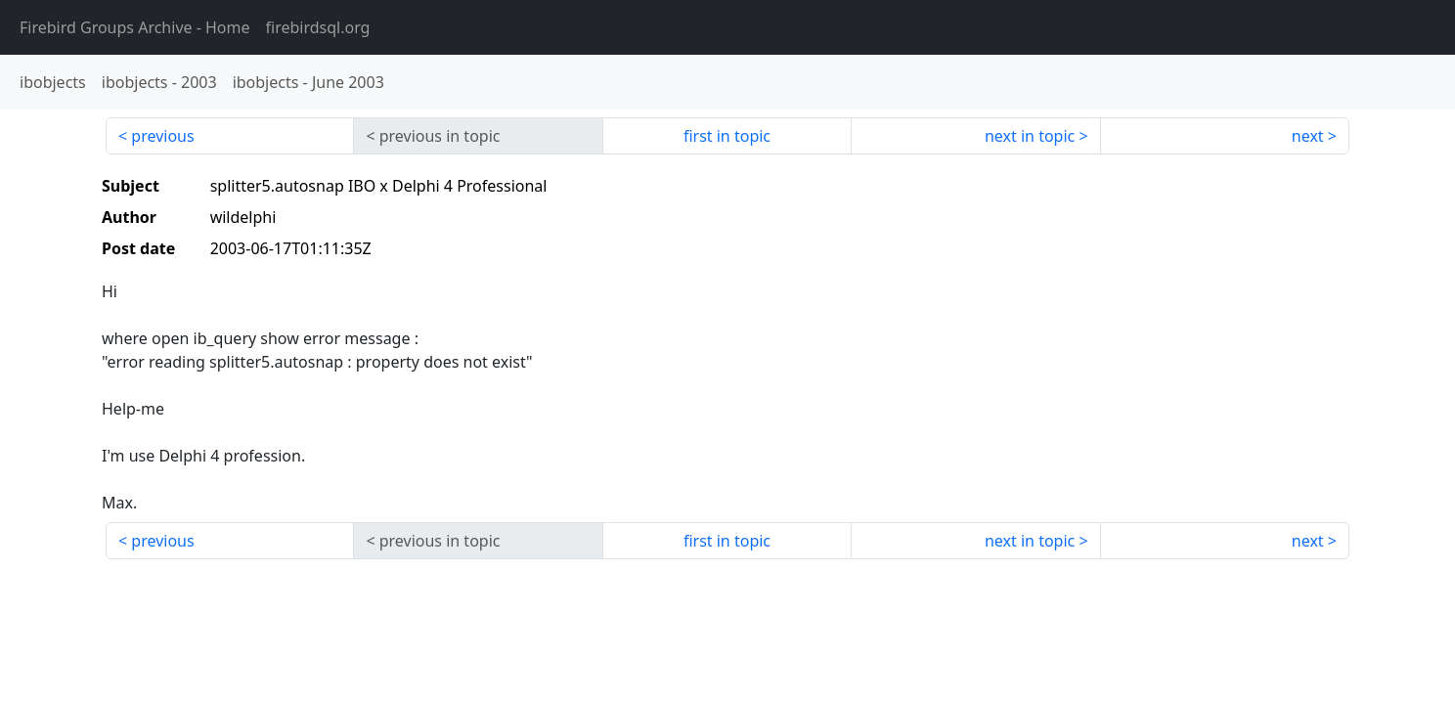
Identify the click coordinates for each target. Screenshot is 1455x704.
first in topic (727, 136)
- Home (135, 27)
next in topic (1030, 136)
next (1308, 136)
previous (162, 136)
